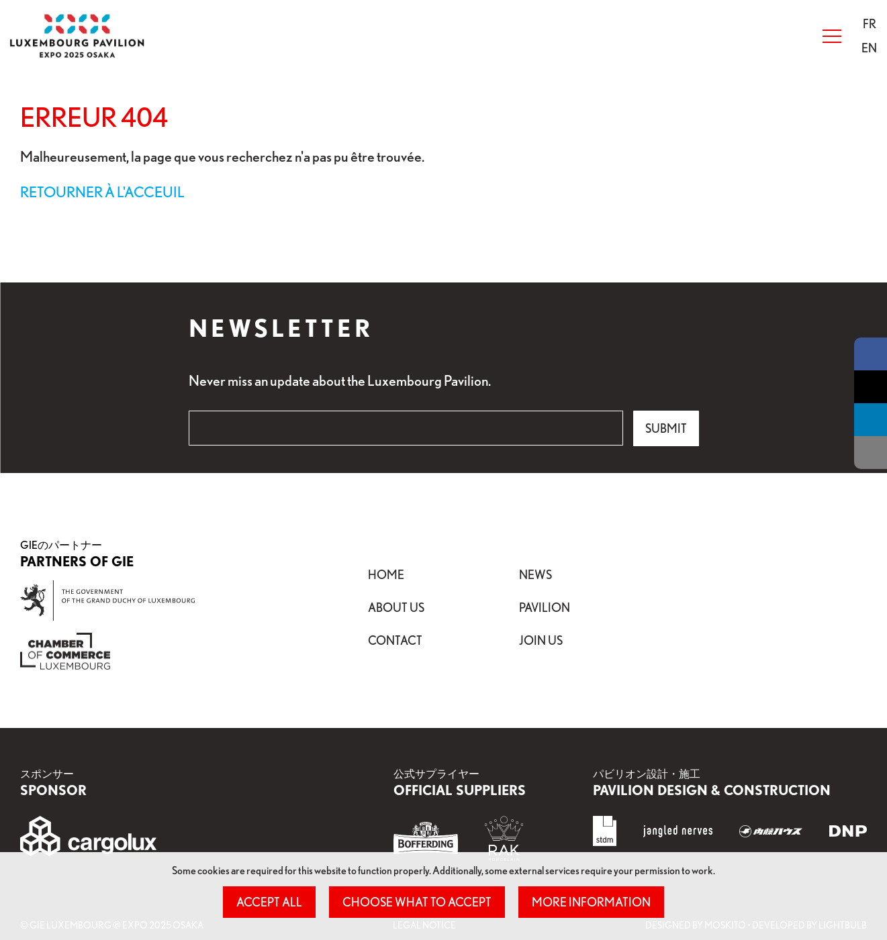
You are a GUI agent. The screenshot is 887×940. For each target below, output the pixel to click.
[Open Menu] (832, 36)
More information (591, 901)
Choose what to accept (417, 901)
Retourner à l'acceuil (102, 191)
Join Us (541, 640)
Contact (395, 640)
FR (869, 23)
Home (386, 574)
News (535, 574)
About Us (396, 607)
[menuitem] (869, 23)
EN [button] (869, 47)
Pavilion (544, 607)
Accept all (269, 901)
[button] (869, 23)
